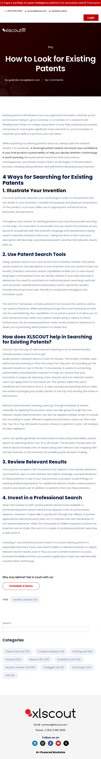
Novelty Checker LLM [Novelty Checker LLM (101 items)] (20, 667)
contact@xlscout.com (54, 724)
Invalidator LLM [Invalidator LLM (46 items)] (68, 659)
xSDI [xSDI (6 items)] (10, 675)
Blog (50, 47)
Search (6, 623)
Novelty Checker (71, 262)
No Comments (54, 80)
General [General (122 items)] (13, 659)
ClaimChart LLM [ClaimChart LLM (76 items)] (18, 651)
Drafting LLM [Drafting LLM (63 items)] (83, 651)
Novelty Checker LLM (25, 599)
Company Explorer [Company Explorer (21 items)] (51, 651)
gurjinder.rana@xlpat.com (24, 80)
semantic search (35, 271)
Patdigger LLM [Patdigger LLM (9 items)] (54, 667)
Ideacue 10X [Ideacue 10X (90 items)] (39, 659)
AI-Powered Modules (50, 752)
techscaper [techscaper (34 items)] (82, 667)
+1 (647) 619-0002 (54, 730)
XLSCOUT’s (53, 262)
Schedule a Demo (21, 586)
